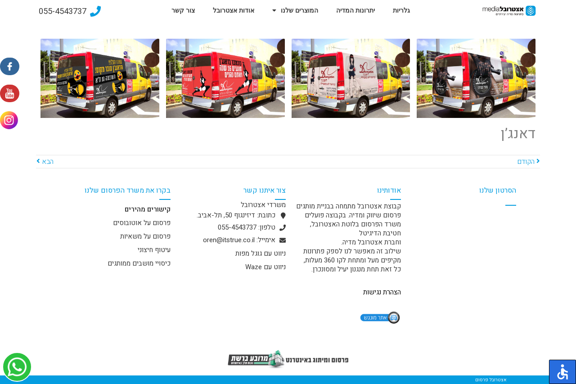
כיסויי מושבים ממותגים (139, 263)
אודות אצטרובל (233, 10)
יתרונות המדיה (355, 10)
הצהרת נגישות (382, 292)
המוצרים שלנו (295, 10)
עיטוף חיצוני (154, 250)
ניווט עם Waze (265, 267)
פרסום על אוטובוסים (142, 223)
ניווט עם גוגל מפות (260, 253)
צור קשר (183, 10)
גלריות (401, 10)
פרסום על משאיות (145, 236)
